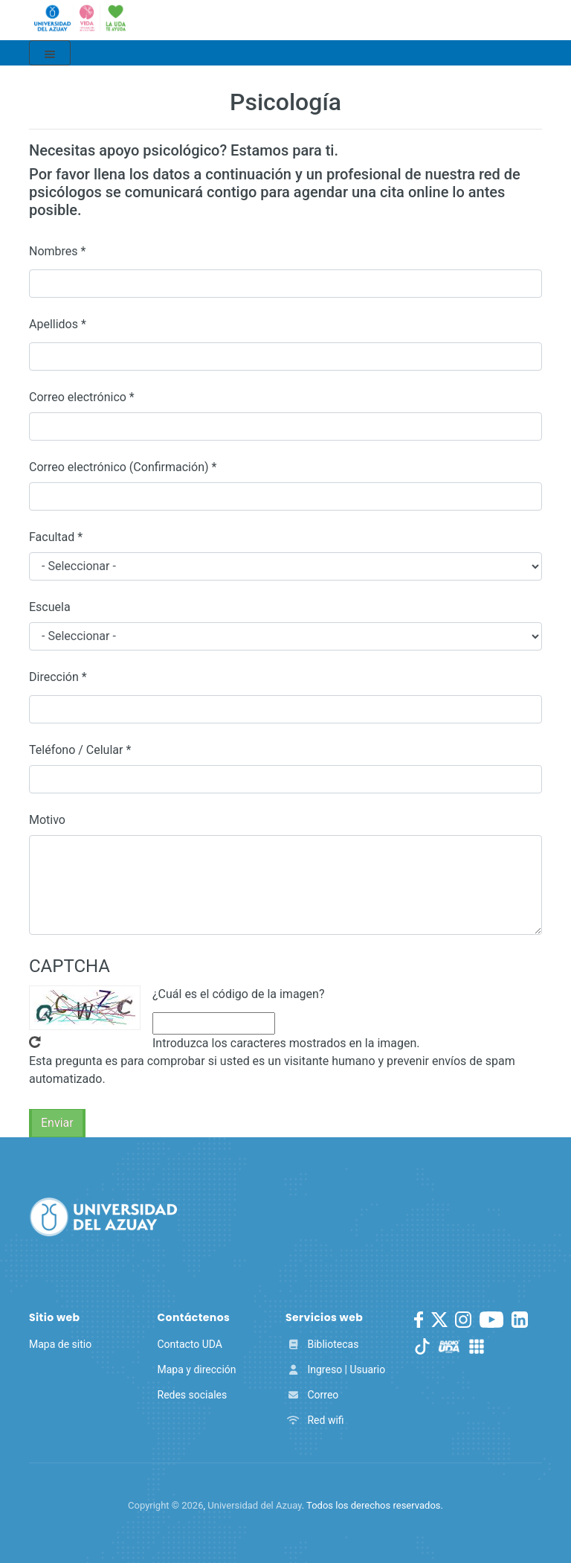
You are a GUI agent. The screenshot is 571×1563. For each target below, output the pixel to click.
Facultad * (56, 537)
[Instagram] (463, 1319)
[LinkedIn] (520, 1319)
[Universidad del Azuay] (103, 1216)
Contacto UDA (190, 1344)
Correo (312, 1395)
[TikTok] (422, 1346)
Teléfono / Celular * (80, 750)
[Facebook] (418, 1319)
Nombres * (57, 251)
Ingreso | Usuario (335, 1369)
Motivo (47, 820)
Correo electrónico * (82, 397)
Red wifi (315, 1420)
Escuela (50, 607)
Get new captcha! (35, 1042)
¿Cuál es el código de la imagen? (238, 994)
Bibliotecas (322, 1344)
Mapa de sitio (60, 1344)
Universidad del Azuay (254, 1505)
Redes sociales (193, 1395)
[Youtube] (491, 1319)
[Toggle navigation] (50, 52)
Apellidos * (57, 324)
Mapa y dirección (197, 1369)
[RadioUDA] (449, 1346)
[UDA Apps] (476, 1346)
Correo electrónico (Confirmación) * (122, 467)
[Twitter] (439, 1319)
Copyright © (165, 1505)
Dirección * (58, 677)
